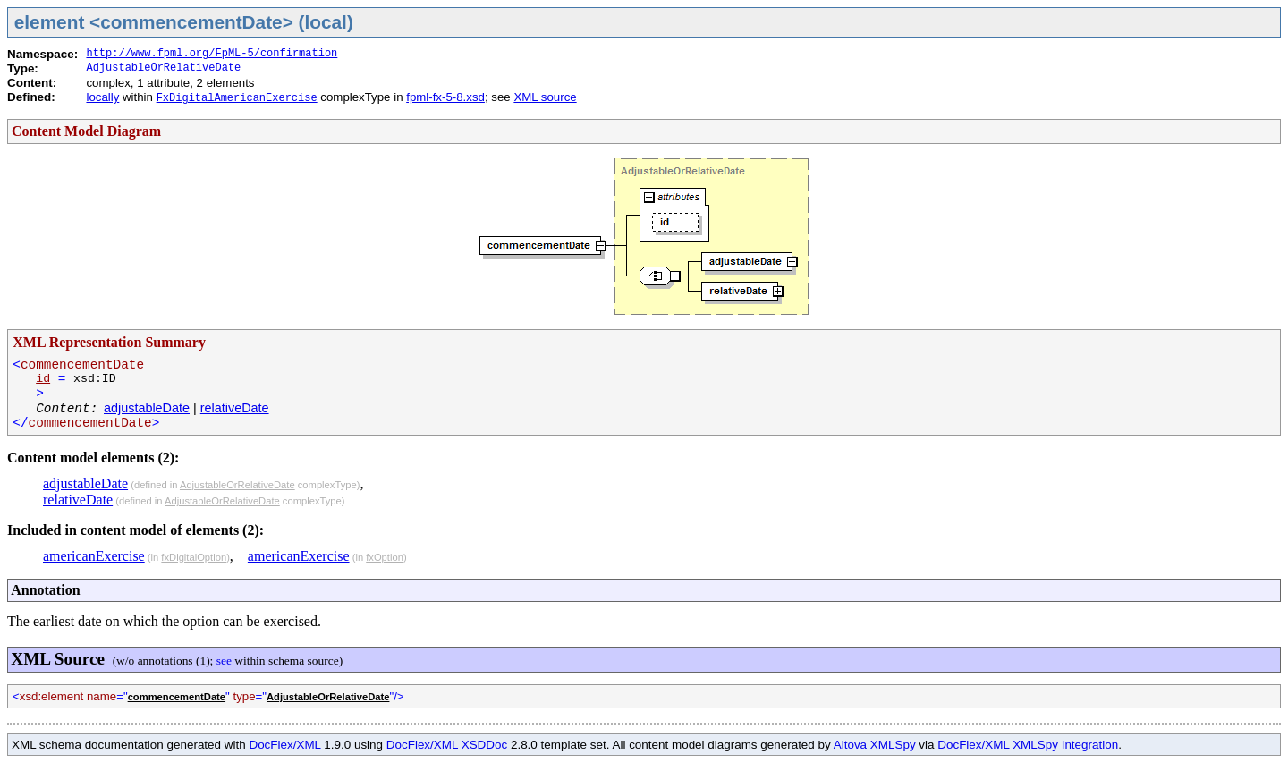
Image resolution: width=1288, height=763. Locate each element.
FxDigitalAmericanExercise (237, 98)
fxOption (384, 557)
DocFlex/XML (284, 744)
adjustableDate (147, 408)
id (43, 379)
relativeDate (234, 408)
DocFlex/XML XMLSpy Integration (1027, 744)
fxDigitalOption (193, 557)
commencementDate (176, 696)
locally (102, 97)
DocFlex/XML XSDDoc (446, 744)
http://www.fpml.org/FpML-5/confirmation (211, 53)
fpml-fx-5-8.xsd (445, 97)
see (224, 660)
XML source (544, 97)
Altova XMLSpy (875, 744)
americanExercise (94, 556)
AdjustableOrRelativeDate (163, 68)
